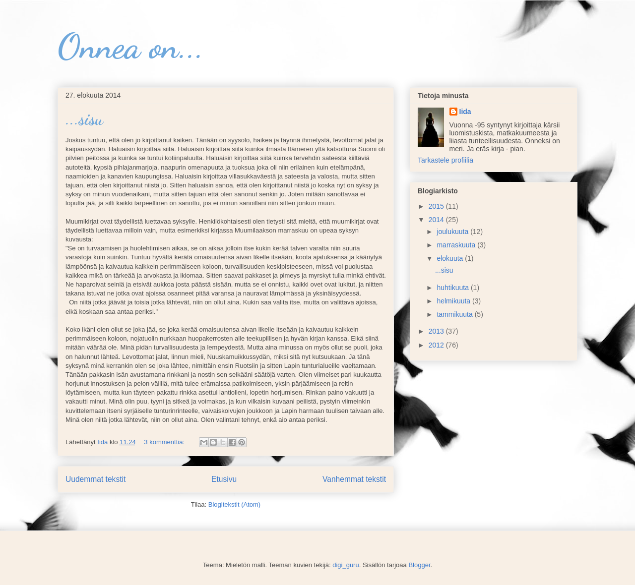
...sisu (84, 118)
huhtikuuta (454, 288)
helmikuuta (454, 301)
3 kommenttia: (165, 442)
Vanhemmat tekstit (354, 479)
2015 (437, 206)
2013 (437, 331)
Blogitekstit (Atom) (234, 504)
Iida (465, 112)
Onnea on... (131, 46)
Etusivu (224, 479)
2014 (437, 220)
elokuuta (451, 258)
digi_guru (345, 565)
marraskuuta (457, 245)
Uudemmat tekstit (95, 479)
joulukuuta (453, 231)
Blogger (419, 565)
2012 (437, 345)
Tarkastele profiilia (445, 160)
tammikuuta (455, 314)
